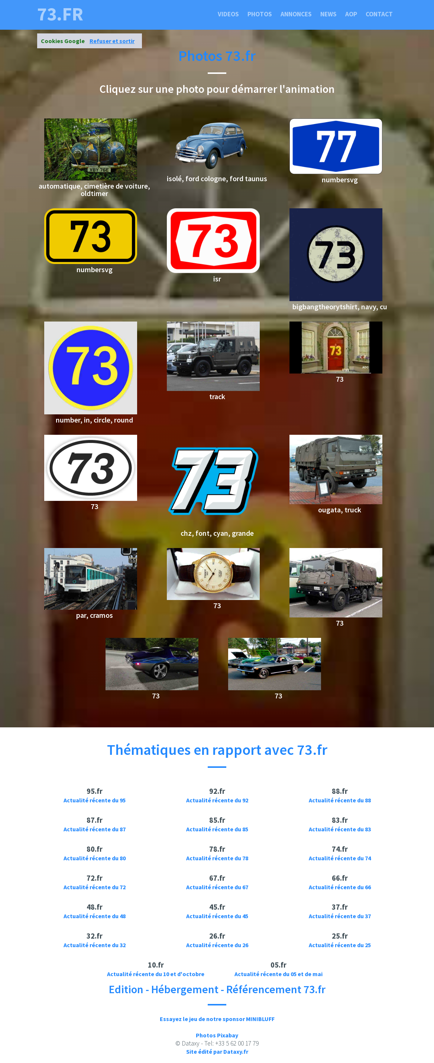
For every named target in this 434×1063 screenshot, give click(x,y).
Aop (351, 14)
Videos (228, 14)
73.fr (60, 14)
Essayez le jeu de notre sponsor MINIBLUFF (217, 1019)
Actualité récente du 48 (95, 916)
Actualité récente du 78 (217, 858)
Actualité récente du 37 (340, 916)
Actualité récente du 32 (95, 945)
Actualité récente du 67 (217, 887)
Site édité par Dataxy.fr (217, 1051)
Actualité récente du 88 (340, 800)
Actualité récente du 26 (217, 945)
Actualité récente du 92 (217, 800)
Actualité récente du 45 (217, 916)
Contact (379, 14)
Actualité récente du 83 (340, 829)
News (328, 14)
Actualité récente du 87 (95, 829)
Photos (259, 14)
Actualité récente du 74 (340, 858)
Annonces (296, 14)
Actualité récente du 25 (340, 945)
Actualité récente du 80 (95, 858)
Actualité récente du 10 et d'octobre (155, 974)
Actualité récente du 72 (95, 887)
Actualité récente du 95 (95, 800)
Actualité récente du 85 (217, 829)
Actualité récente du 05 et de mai (278, 974)
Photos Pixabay (217, 1035)
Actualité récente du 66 (340, 887)
